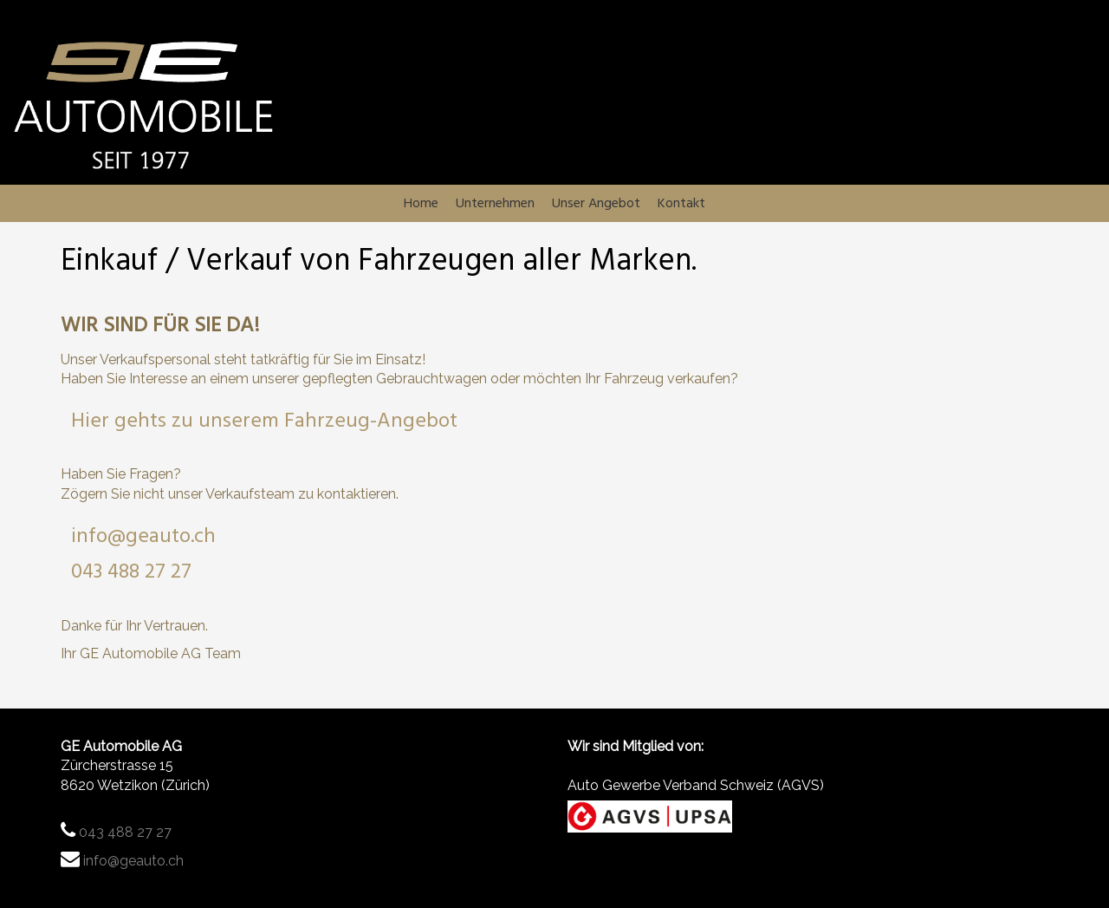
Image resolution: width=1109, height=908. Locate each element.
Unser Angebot (616, 205)
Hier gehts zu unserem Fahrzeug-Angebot (264, 426)
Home (364, 205)
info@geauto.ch (143, 541)
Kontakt (738, 205)
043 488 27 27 (131, 576)
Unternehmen (473, 205)
